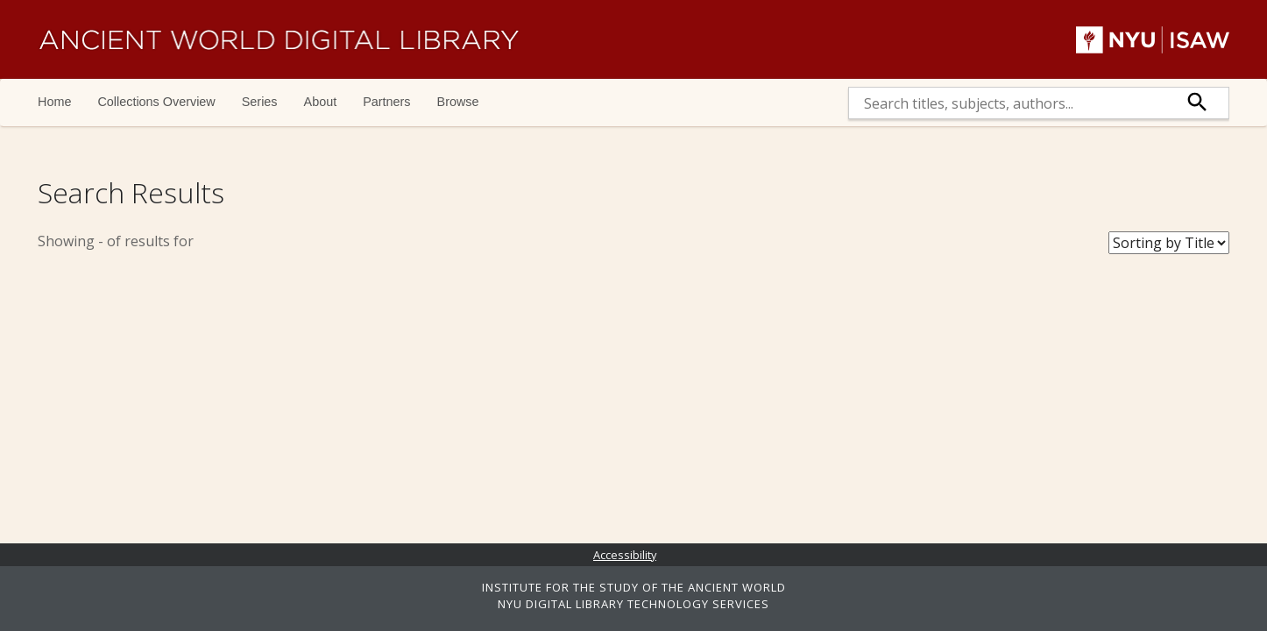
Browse (458, 102)
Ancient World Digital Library (279, 39)
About (320, 102)
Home (54, 102)
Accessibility (624, 555)
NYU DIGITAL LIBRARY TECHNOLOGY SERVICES (633, 604)
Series (260, 102)
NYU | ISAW (1152, 39)
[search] (1008, 103)
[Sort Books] (1168, 242)
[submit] (1197, 103)
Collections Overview (156, 102)
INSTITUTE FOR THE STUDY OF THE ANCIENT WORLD (634, 587)
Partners (386, 102)
